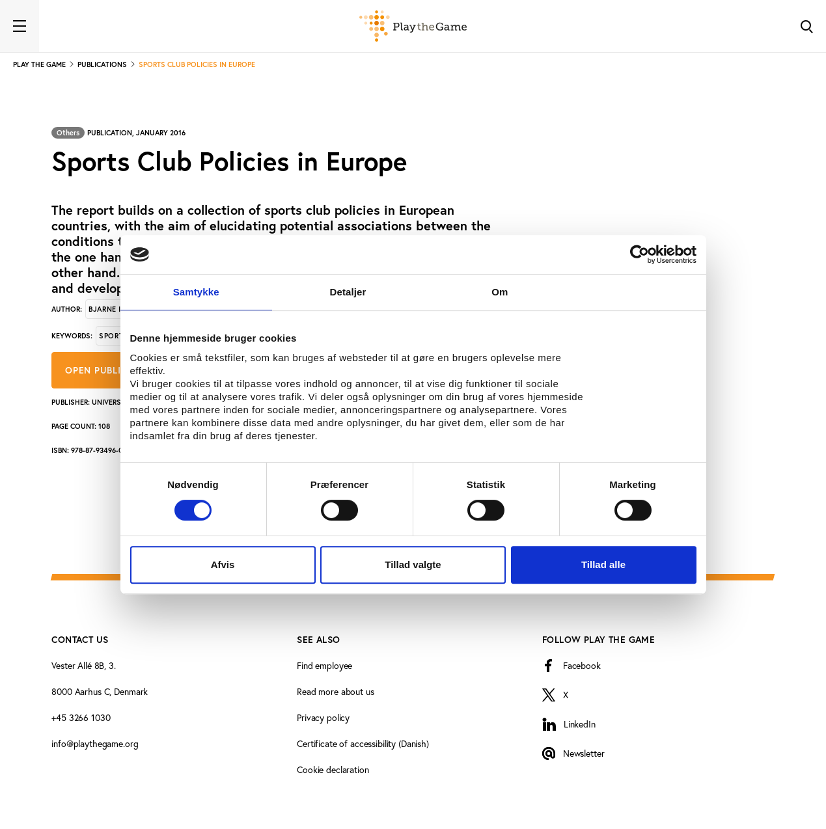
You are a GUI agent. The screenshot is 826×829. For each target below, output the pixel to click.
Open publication (110, 370)
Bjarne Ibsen (114, 309)
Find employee (324, 665)
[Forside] (413, 26)
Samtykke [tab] (196, 291)
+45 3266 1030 (80, 717)
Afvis (223, 564)
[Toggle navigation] (19, 26)
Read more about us (335, 691)
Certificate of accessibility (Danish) (363, 743)
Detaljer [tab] (348, 291)
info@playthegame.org (94, 743)
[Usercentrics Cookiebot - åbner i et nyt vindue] (639, 254)
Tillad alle (603, 564)
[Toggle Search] (806, 26)
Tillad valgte (413, 564)
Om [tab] (499, 291)
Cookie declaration (332, 769)
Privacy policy (323, 717)
